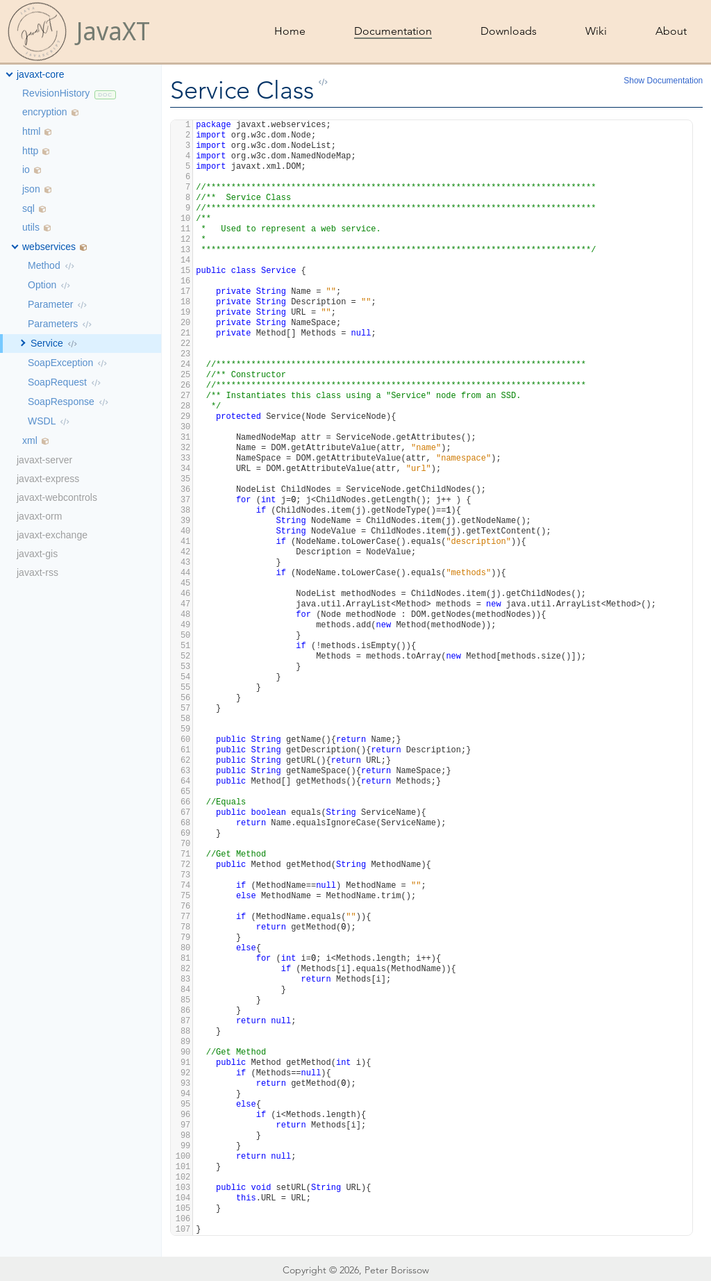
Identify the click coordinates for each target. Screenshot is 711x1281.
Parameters (53, 323)
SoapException (60, 362)
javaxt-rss (37, 572)
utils (31, 227)
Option (42, 284)
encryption (44, 111)
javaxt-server (44, 459)
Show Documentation (663, 80)
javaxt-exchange (52, 534)
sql (28, 208)
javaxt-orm (39, 516)
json (31, 189)
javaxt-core (40, 74)
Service (47, 343)
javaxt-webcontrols (57, 497)
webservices (49, 246)
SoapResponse (61, 401)
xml (29, 440)
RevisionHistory (56, 93)
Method (44, 265)
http (30, 150)
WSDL (42, 421)
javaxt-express (48, 478)
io (26, 169)
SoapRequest (57, 382)
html (31, 131)
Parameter (50, 304)
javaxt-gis (37, 553)
